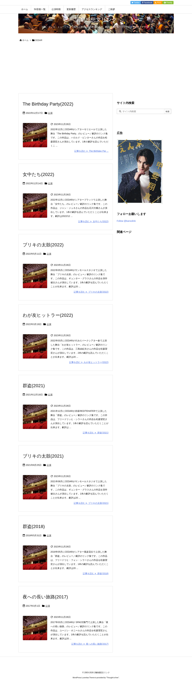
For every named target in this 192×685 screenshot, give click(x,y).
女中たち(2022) (38, 174)
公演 (50, 113)
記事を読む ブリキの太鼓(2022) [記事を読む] (91, 292)
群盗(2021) (34, 385)
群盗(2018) (34, 526)
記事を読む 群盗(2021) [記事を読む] (95, 432)
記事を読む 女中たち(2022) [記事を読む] (93, 221)
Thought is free (112, 678)
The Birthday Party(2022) (48, 104)
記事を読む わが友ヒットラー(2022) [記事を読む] (88, 362)
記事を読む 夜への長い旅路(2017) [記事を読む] (89, 644)
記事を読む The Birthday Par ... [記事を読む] (91, 151)
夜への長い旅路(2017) (45, 596)
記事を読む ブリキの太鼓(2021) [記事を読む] (91, 503)
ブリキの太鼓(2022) (43, 244)
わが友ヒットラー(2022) (48, 315)
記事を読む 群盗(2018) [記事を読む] (95, 573)
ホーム (25, 40)
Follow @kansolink (126, 221)
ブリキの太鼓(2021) (43, 456)
